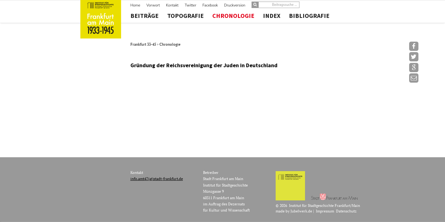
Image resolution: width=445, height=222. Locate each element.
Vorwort (153, 5)
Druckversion (234, 5)
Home (135, 5)
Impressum (325, 211)
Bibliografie (309, 16)
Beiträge (144, 16)
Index (271, 16)
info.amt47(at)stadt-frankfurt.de (156, 178)
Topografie (185, 16)
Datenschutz (346, 211)
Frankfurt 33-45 (143, 44)
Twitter (190, 5)
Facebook (210, 5)
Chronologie (233, 16)
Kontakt (172, 5)
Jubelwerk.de (301, 211)
